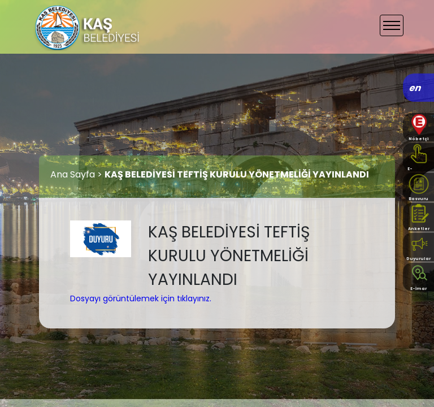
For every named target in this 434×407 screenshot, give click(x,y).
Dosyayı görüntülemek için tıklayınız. (140, 298)
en (415, 87)
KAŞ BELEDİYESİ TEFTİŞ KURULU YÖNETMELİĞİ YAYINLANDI (237, 174)
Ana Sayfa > (77, 174)
